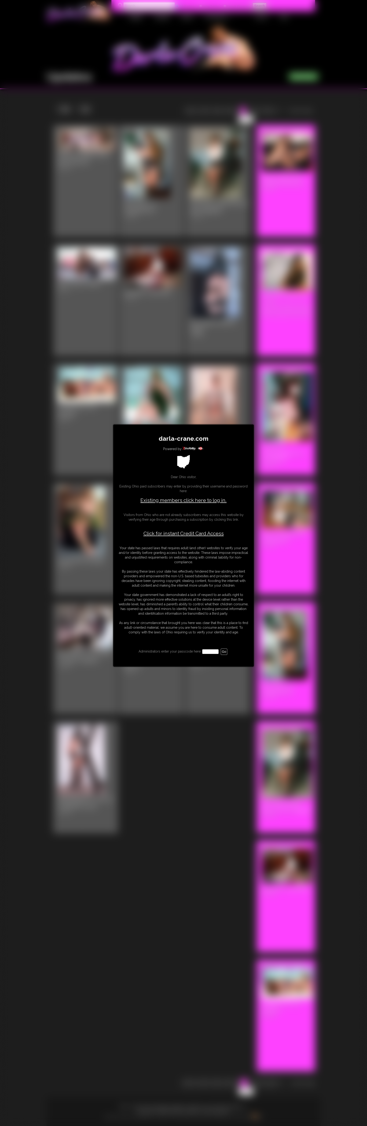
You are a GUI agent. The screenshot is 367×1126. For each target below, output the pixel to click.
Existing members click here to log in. (183, 500)
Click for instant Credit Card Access (183, 533)
